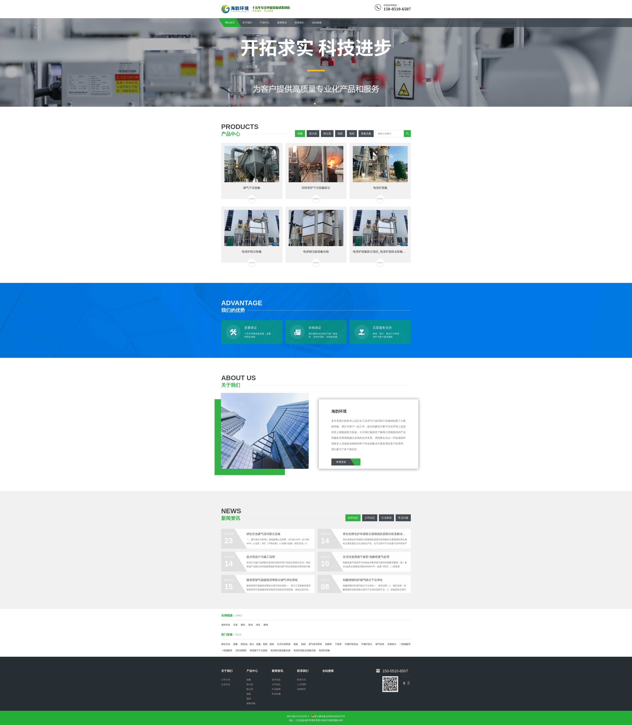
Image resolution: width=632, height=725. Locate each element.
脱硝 (303, 644)
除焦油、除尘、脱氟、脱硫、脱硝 (257, 644)
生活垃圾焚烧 (283, 644)
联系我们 (299, 22)
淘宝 (258, 625)
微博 (266, 625)
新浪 (250, 625)
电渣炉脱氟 (324, 650)
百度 (235, 625)
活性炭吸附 (240, 650)
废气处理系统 (315, 644)
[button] (314, 103)
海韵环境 (225, 625)
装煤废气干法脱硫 (258, 650)
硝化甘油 (225, 644)
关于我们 (247, 22)
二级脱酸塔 (404, 644)
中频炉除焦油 (351, 644)
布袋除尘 (391, 644)
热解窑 (328, 644)
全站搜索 (317, 22)
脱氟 (235, 644)
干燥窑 (338, 644)
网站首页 (230, 22)
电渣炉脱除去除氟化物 (305, 650)
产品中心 (264, 22)
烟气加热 (379, 644)
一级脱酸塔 (226, 650)
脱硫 (296, 644)
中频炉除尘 (366, 644)
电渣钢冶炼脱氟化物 (280, 650)
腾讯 (243, 625)
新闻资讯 (282, 22)
